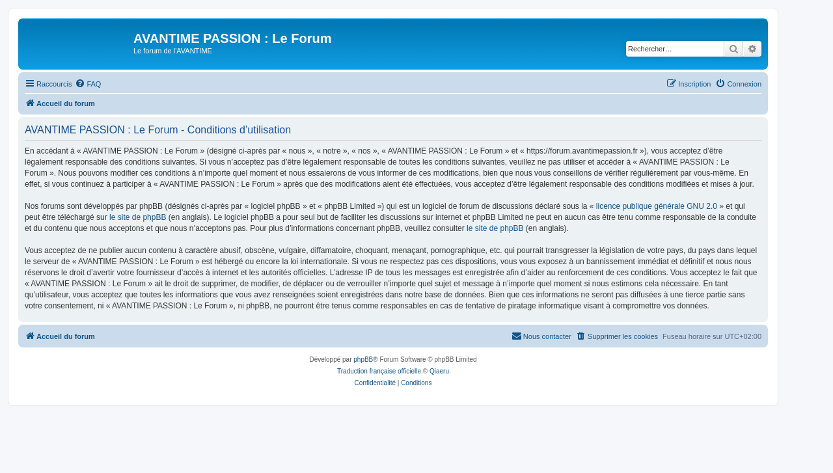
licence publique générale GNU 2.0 (656, 206)
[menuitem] (88, 84)
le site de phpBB (137, 217)
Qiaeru (439, 371)
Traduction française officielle (379, 371)
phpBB (363, 359)
